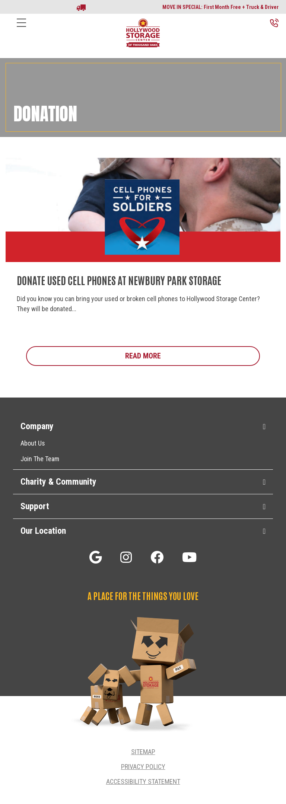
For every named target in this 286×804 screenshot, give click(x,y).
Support (34, 506)
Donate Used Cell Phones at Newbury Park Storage (119, 280)
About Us (32, 443)
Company (37, 426)
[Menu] (21, 28)
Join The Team (39, 459)
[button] (95, 557)
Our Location (43, 531)
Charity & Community (58, 481)
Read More (192, 355)
